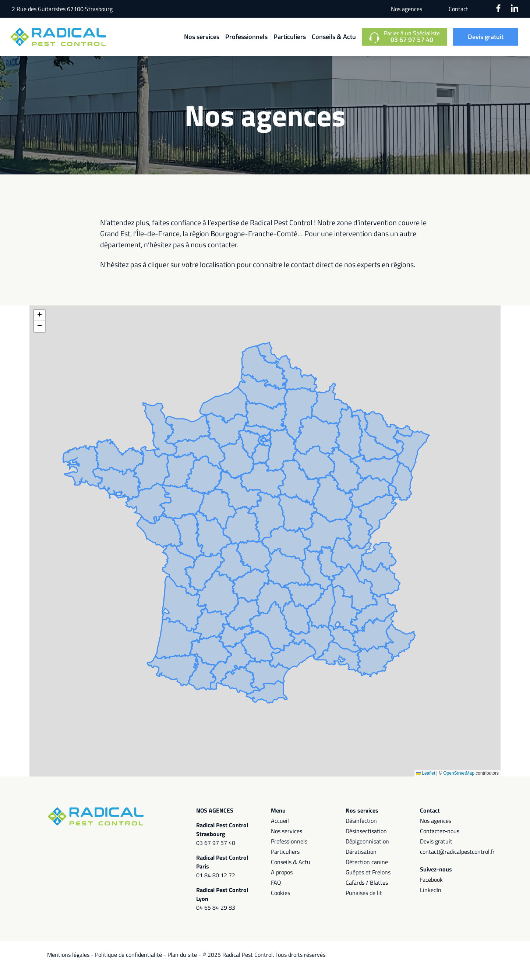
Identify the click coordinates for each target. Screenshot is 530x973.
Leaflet (425, 778)
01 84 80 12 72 (215, 880)
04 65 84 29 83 (215, 912)
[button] (39, 320)
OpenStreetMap (458, 778)
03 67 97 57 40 (215, 847)
